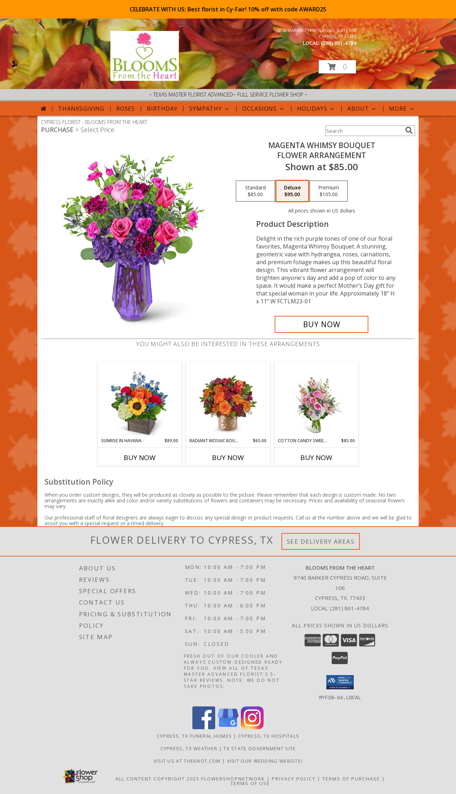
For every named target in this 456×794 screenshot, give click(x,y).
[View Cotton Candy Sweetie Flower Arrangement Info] (316, 400)
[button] (337, 67)
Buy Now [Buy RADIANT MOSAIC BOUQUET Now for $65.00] (228, 457)
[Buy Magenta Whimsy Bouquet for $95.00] (321, 324)
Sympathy (209, 109)
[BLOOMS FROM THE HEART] (144, 78)
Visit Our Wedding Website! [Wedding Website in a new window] (265, 760)
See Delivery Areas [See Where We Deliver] (321, 541)
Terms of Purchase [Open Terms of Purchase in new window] (351, 778)
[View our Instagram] (252, 727)
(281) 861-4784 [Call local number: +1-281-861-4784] (338, 43)
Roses (125, 109)
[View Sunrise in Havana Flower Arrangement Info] (140, 400)
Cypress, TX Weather (189, 748)
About (362, 109)
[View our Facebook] (203, 727)
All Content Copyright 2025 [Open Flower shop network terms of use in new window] (157, 778)
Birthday (162, 109)
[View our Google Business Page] (228, 727)
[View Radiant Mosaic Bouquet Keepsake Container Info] (228, 400)
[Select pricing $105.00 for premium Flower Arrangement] (328, 191)
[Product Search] (364, 131)
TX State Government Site (259, 748)
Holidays (316, 109)
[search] (409, 130)
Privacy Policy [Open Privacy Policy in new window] (294, 778)
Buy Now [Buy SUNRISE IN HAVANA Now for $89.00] (140, 457)
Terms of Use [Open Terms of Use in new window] (250, 783)
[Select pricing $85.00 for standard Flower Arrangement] (255, 191)
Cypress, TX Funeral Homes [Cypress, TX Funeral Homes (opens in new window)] (194, 735)
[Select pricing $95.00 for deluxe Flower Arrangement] (292, 191)
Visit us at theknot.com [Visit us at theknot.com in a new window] (188, 760)
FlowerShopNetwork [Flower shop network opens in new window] (233, 778)
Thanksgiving (81, 109)
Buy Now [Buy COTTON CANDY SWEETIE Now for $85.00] (316, 457)
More (402, 109)
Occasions (263, 109)
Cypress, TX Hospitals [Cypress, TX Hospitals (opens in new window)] (268, 735)
